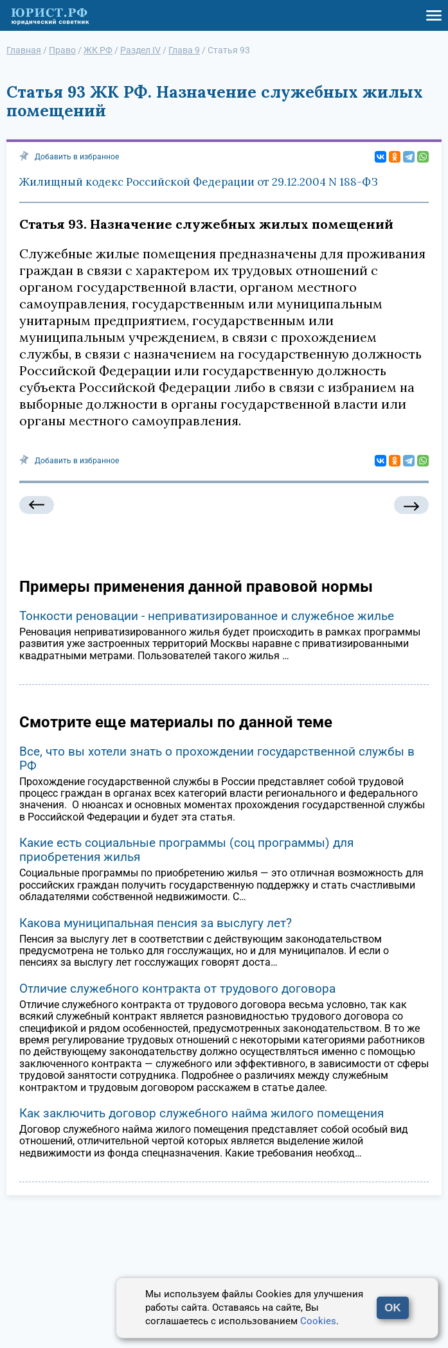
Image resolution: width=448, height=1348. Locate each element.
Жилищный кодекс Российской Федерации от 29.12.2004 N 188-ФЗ (198, 182)
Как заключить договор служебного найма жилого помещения (201, 1113)
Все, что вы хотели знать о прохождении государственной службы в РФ (217, 758)
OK (392, 1308)
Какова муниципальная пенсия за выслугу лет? (155, 923)
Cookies (318, 1321)
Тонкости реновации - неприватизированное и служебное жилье (206, 615)
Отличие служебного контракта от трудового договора (177, 988)
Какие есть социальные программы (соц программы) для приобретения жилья (186, 849)
